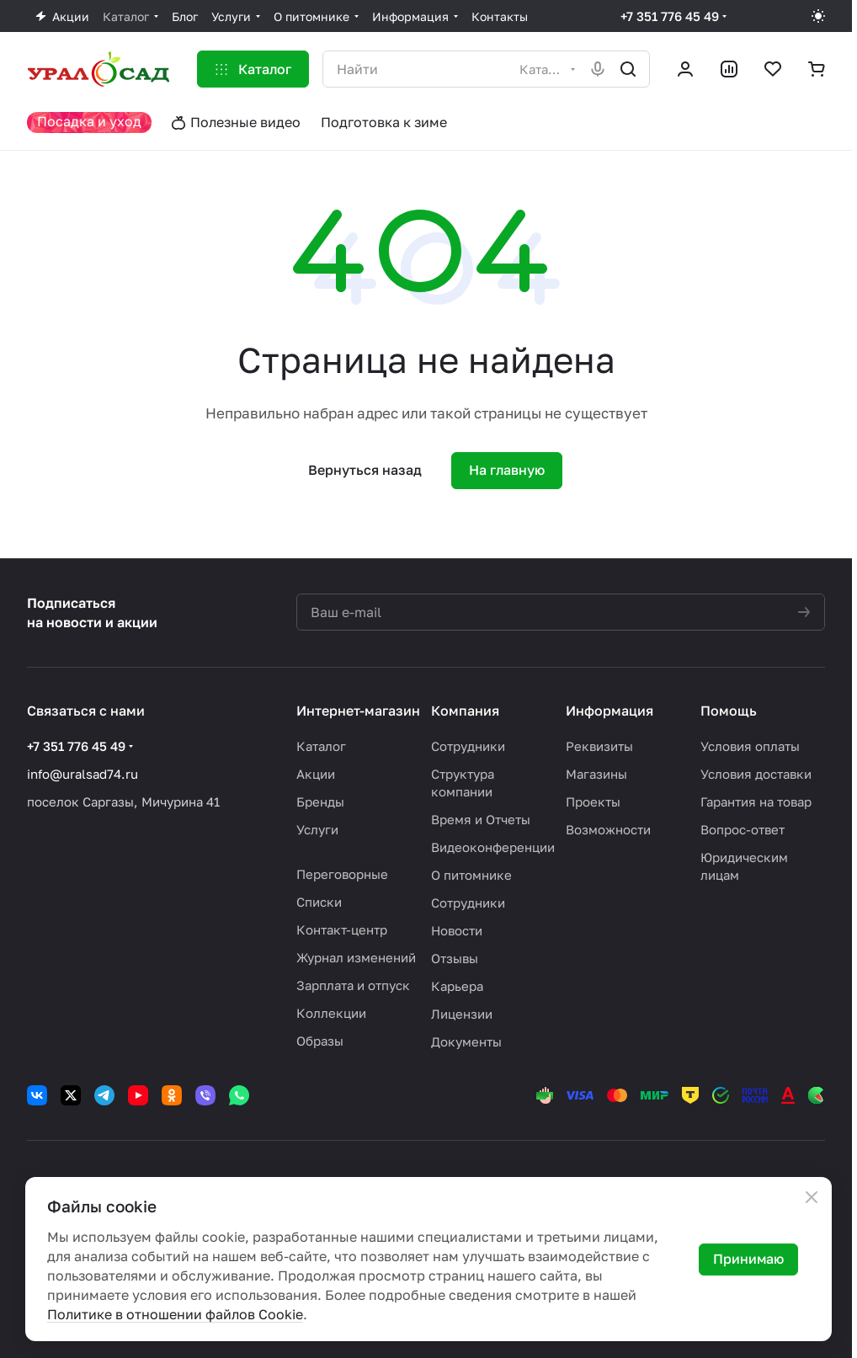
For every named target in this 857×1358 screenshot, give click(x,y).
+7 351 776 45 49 (669, 16)
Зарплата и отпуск (353, 985)
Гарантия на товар (756, 801)
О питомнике (471, 874)
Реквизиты (599, 746)
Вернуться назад (365, 469)
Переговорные (342, 873)
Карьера (457, 985)
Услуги (317, 829)
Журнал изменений (356, 957)
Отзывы (454, 958)
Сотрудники (468, 746)
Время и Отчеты (480, 819)
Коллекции (331, 1012)
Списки (319, 901)
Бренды (320, 801)
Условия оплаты (750, 746)
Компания (465, 710)
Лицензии (461, 1013)
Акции (315, 773)
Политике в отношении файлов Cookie (175, 1314)
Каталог (321, 746)
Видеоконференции (493, 847)
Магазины (596, 773)
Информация (609, 710)
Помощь (728, 710)
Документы (466, 1041)
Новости (456, 930)
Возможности (608, 829)
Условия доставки (756, 773)
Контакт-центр (341, 929)
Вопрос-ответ (742, 829)
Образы (319, 1040)
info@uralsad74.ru (82, 773)
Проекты (593, 801)
